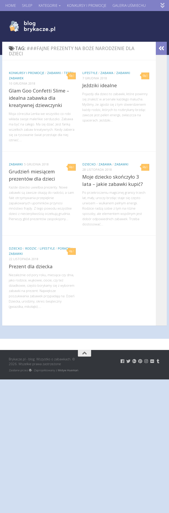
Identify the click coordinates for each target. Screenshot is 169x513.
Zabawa (106, 73)
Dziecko (89, 164)
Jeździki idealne (99, 85)
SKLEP (27, 5)
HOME (10, 5)
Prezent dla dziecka (31, 266)
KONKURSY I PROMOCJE (86, 5)
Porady (64, 248)
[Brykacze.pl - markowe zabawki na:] (122, 361)
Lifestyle (89, 73)
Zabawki (54, 73)
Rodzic (31, 248)
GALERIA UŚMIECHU (129, 5)
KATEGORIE (48, 5)
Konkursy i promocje (26, 73)
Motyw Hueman (68, 370)
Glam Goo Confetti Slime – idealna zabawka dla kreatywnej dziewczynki (39, 97)
